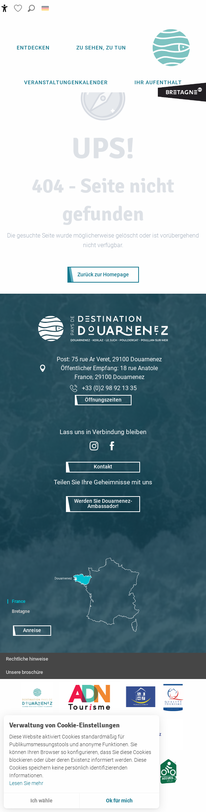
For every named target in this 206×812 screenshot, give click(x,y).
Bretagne (21, 611)
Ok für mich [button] (119, 801)
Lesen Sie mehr (26, 783)
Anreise (32, 630)
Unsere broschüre (24, 672)
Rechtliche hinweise (27, 659)
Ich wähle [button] (41, 801)
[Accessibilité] (4, 8)
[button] (31, 8)
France (18, 601)
